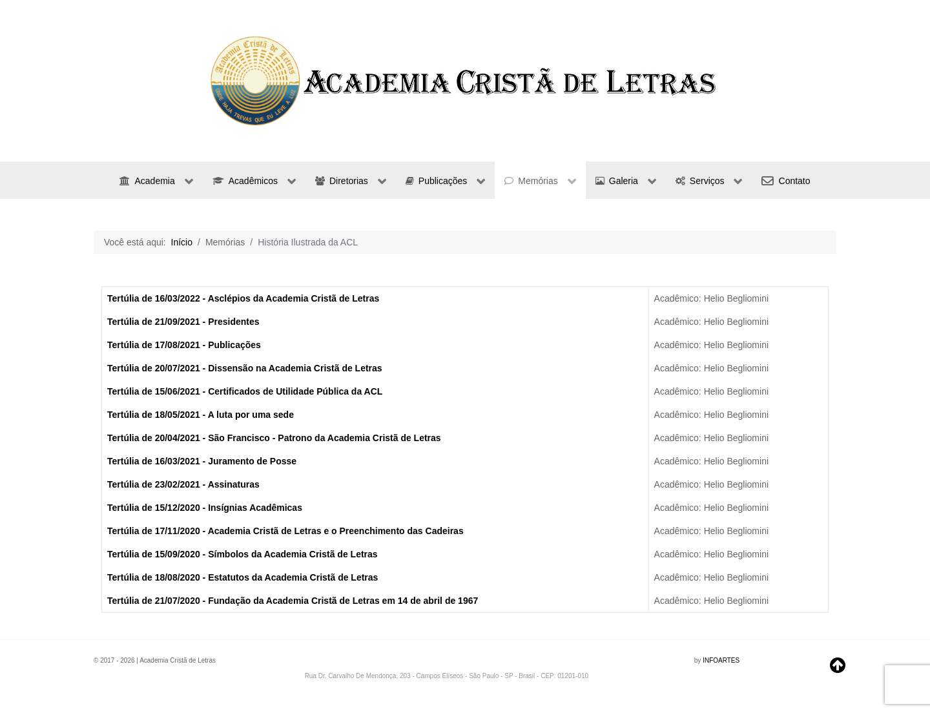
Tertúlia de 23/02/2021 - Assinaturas (183, 484)
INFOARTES (721, 660)
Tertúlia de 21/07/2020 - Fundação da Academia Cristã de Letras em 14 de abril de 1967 (292, 600)
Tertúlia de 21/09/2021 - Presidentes (183, 321)
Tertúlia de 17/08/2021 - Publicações (184, 345)
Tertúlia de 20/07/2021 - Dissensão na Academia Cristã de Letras (244, 368)
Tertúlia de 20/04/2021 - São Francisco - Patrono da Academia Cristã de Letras (274, 438)
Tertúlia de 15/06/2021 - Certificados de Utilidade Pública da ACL (244, 391)
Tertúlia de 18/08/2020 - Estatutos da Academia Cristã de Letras (242, 577)
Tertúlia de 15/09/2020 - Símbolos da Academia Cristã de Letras (242, 554)
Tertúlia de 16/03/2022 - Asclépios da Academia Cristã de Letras (243, 298)
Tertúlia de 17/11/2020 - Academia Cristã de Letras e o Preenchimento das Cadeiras (285, 531)
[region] (465, 80)
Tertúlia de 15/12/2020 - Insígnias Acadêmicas (204, 507)
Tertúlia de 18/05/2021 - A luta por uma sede (200, 414)
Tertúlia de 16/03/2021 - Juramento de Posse (201, 461)
